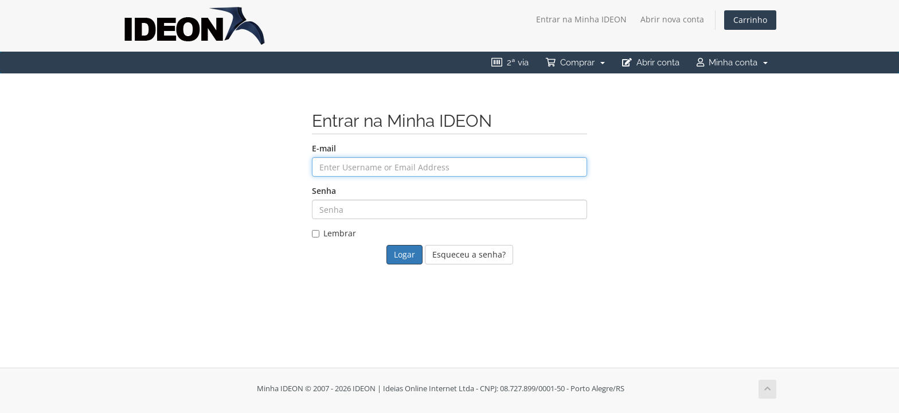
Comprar (575, 62)
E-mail (324, 148)
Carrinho (750, 19)
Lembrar (334, 233)
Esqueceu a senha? (469, 254)
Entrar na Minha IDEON (581, 19)
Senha (324, 190)
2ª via (510, 62)
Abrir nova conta (672, 19)
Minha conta (732, 62)
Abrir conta (650, 62)
